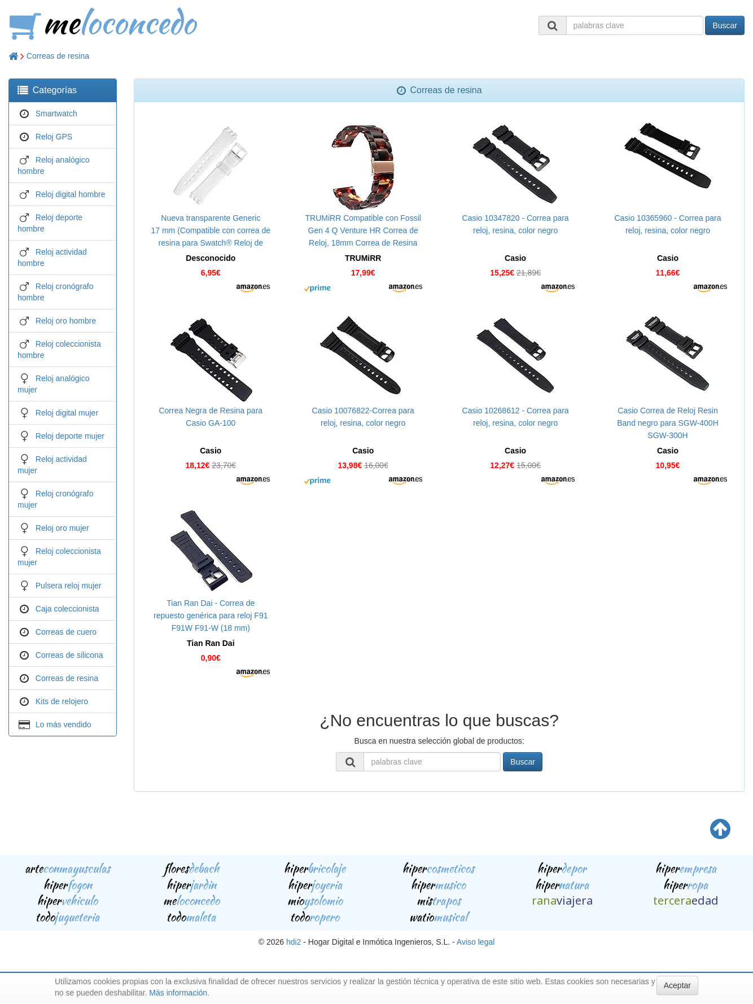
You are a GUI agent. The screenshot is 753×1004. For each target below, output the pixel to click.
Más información (178, 992)
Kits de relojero (62, 701)
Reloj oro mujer (62, 527)
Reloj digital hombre (71, 194)
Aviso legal (475, 941)
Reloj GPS (54, 136)
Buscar (724, 25)
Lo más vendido (63, 724)
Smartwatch (56, 113)
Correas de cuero (66, 631)
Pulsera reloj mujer (69, 585)
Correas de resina (58, 55)
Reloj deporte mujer (70, 435)
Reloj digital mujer (67, 412)
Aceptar (677, 985)
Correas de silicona (69, 655)
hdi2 (293, 941)
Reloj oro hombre (66, 320)
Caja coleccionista (67, 608)
